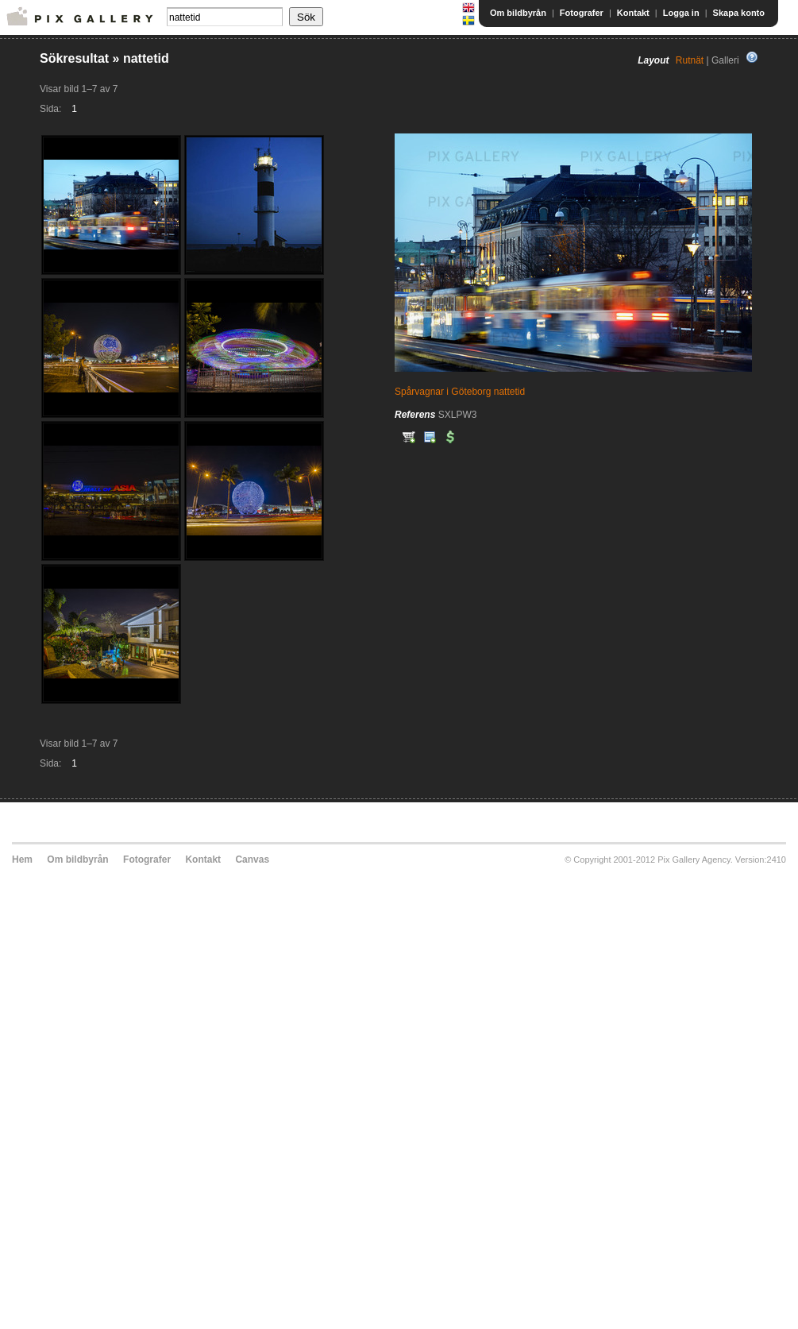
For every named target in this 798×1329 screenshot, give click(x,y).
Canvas (252, 859)
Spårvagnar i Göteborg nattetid (460, 391)
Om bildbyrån (518, 12)
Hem (22, 859)
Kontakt (633, 12)
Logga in (681, 12)
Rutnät (690, 60)
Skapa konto (739, 12)
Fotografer (581, 12)
